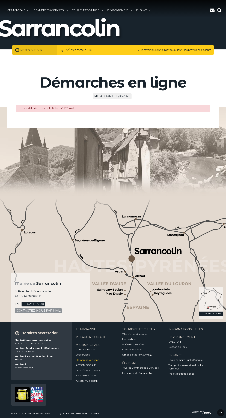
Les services (83, 354)
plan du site (18, 413)
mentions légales (39, 413)
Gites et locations (132, 349)
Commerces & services (51, 10)
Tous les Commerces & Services (140, 367)
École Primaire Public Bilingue (185, 360)
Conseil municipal (86, 349)
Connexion (96, 413)
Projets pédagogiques (181, 373)
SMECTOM (174, 341)
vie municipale (18, 10)
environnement (119, 10)
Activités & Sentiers (133, 344)
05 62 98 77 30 (33, 304)
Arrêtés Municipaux (87, 380)
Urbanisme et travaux (88, 370)
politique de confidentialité (70, 413)
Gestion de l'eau (177, 346)
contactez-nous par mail (38, 310)
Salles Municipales (86, 375)
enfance (144, 10)
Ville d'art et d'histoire (134, 334)
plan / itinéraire (211, 313)
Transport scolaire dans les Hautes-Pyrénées (188, 367)
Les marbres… (130, 339)
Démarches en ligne (87, 360)
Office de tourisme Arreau (137, 354)
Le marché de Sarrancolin (137, 373)
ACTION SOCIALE (86, 365)
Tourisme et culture (87, 10)
